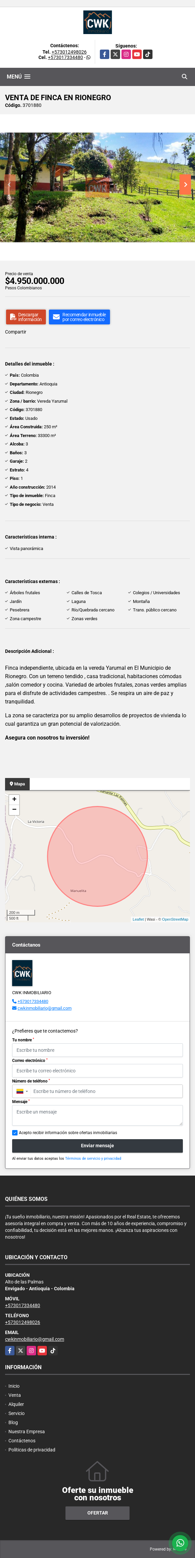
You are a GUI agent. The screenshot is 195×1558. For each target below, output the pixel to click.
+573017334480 (65, 57)
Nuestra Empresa (26, 1431)
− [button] (14, 810)
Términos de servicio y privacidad (93, 1158)
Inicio (14, 1386)
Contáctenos (21, 1440)
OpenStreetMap (175, 919)
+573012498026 (69, 52)
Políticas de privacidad (31, 1449)
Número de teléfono (31, 1081)
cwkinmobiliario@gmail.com (45, 1008)
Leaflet (138, 919)
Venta (14, 1395)
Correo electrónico (30, 1060)
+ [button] (14, 800)
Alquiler (16, 1404)
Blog (13, 1422)
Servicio (16, 1413)
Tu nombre (23, 1040)
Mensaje (21, 1101)
